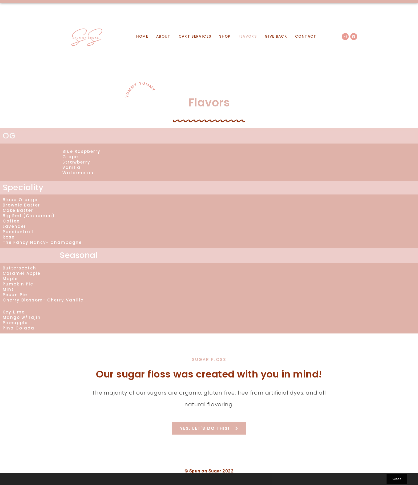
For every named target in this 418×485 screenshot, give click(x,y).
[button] (14, 479)
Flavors (248, 36)
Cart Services (195, 36)
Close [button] (396, 478)
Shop (224, 36)
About (163, 36)
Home (142, 36)
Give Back (276, 36)
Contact (305, 36)
